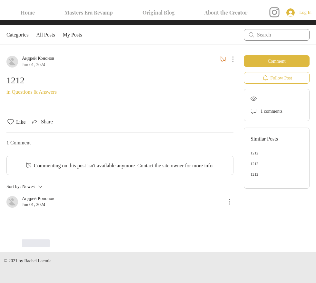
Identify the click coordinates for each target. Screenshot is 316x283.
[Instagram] (274, 12)
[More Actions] (229, 59)
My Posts (72, 34)
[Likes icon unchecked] (10, 122)
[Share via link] (42, 122)
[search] (277, 35)
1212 (254, 153)
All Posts (45, 34)
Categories (17, 34)
